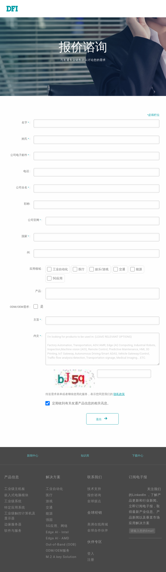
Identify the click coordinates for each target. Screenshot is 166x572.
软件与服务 (13, 531)
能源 (139, 269)
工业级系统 (13, 501)
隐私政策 (119, 394)
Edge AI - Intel (57, 532)
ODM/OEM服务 (58, 551)
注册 (90, 560)
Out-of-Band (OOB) (61, 544)
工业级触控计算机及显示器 (19, 515)
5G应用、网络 (57, 526)
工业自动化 (60, 269)
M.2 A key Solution (61, 557)
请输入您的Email (142, 530)
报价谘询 (94, 495)
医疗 (81, 269)
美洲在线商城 (97, 524)
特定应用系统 (14, 507)
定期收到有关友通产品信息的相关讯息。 (81, 403)
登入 (90, 554)
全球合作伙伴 (97, 530)
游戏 (49, 501)
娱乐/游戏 (102, 269)
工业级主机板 (14, 489)
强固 (49, 520)
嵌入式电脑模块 (16, 495)
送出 (102, 419)
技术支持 (94, 489)
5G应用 (57, 278)
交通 (122, 269)
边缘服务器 (13, 524)
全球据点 (94, 501)
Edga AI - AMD (57, 538)
